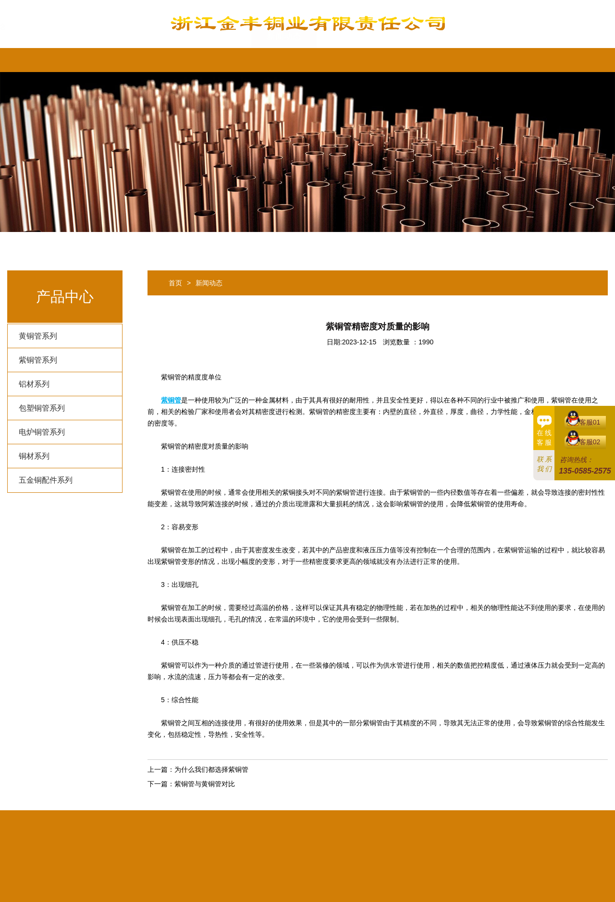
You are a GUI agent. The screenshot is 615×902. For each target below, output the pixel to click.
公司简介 (88, 60)
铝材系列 (34, 384)
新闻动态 (284, 60)
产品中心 (218, 60)
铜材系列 (34, 456)
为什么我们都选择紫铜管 (211, 769)
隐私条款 (349, 60)
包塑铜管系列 (42, 408)
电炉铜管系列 (42, 432)
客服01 (590, 422)
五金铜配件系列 (46, 480)
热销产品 (153, 60)
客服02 (590, 442)
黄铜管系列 (38, 336)
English (477, 60)
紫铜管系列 (38, 360)
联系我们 (414, 60)
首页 (31, 60)
